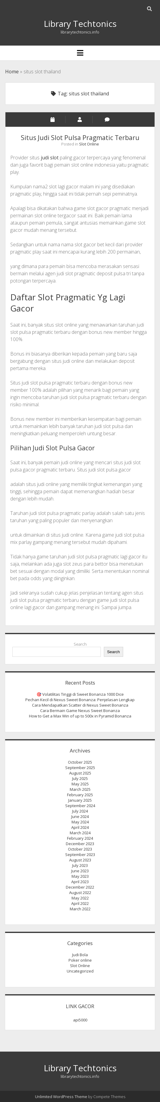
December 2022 (80, 887)
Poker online (80, 960)
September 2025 (80, 767)
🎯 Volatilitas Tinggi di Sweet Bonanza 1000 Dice (80, 694)
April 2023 (80, 881)
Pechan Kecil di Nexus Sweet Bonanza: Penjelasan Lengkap (80, 699)
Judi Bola (80, 954)
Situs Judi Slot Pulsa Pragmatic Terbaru (80, 137)
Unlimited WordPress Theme (61, 1096)
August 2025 (80, 773)
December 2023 (80, 843)
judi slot (50, 157)
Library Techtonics (80, 23)
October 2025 (80, 762)
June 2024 (80, 816)
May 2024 (80, 822)
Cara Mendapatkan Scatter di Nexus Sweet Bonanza (80, 705)
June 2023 (80, 871)
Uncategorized (80, 971)
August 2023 (80, 860)
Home (12, 71)
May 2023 (80, 876)
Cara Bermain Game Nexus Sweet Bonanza (80, 710)
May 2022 (80, 898)
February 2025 (80, 794)
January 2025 (80, 800)
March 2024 (80, 832)
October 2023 (80, 849)
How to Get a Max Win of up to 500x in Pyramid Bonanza (80, 716)
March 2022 (80, 909)
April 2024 (80, 827)
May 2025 (80, 784)
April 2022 (80, 903)
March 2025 (80, 789)
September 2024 (80, 805)
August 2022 (80, 892)
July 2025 (80, 778)
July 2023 (80, 865)
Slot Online (89, 144)
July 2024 (80, 811)
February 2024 (80, 838)
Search (80, 644)
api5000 (80, 1020)
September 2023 (80, 854)
